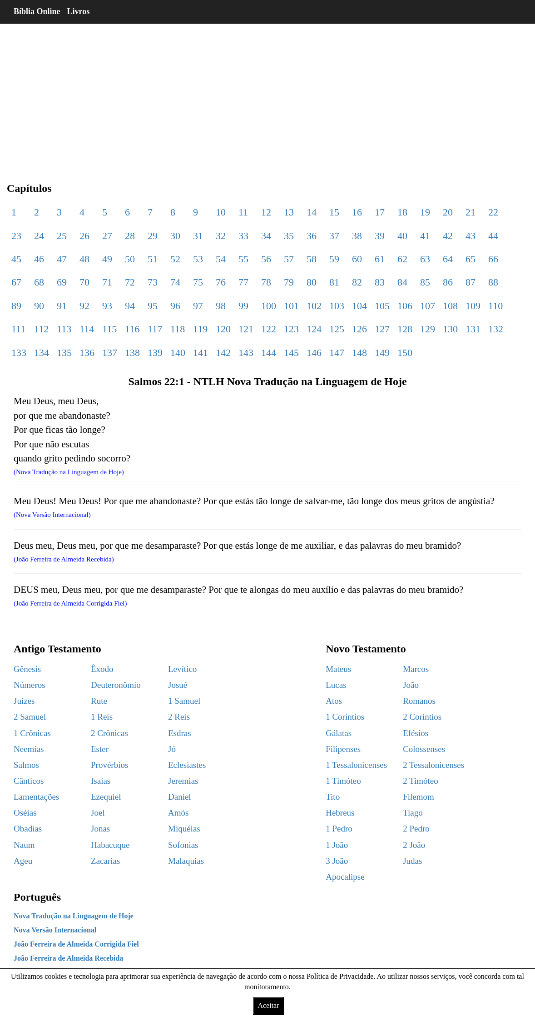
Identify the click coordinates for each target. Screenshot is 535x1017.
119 (200, 329)
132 (495, 329)
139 (155, 352)
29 (153, 235)
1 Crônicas (32, 733)
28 (130, 235)
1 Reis (102, 716)
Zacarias (105, 861)
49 (107, 259)
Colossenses (424, 749)
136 (86, 352)
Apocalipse (345, 877)
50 (130, 259)
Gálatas (339, 733)
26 (84, 235)
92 (84, 305)
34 (266, 235)
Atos (334, 701)
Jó (172, 749)
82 (357, 282)
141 (200, 352)
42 (448, 235)
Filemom (418, 797)
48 (84, 259)
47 (62, 259)
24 (39, 235)
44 (493, 235)
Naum (24, 845)
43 (471, 235)
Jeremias (183, 781)
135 (64, 352)
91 (62, 305)
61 (380, 259)
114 (86, 329)
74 (175, 282)
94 (130, 305)
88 (493, 282)
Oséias (25, 812)
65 (471, 259)
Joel (98, 812)
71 (107, 282)
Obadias (28, 828)
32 (221, 235)
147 (336, 352)
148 (359, 352)
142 (223, 352)
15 (334, 212)
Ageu (23, 861)
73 (153, 282)
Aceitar (268, 1005)
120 (223, 329)
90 (39, 305)
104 (359, 305)
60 (357, 259)
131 (473, 329)
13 (289, 212)
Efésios (415, 733)
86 (448, 282)
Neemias (29, 749)
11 (243, 212)
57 (289, 259)
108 (450, 305)
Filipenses (343, 749)
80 (312, 282)
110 (495, 305)
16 (357, 212)
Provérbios (109, 765)
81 (334, 282)
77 (243, 282)
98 (221, 305)
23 (16, 235)
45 (16, 259)
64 (448, 259)
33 (243, 235)
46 (39, 259)
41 (425, 235)
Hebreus (340, 812)
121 (245, 329)
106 (404, 305)
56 (266, 259)
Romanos (419, 701)
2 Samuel (30, 716)
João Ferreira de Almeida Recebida (68, 958)
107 (427, 305)
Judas (412, 861)
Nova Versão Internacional (55, 930)
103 (336, 305)
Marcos (416, 669)
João (411, 685)
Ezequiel (106, 797)
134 (41, 352)
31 (198, 235)
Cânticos (29, 781)
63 (425, 259)
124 (314, 329)
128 (404, 329)
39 (380, 235)
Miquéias (184, 828)
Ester (100, 749)
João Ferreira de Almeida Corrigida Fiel (76, 944)
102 (314, 305)
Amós (178, 812)
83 (380, 282)
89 (16, 305)
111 (18, 329)
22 (493, 212)
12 (266, 212)
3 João (337, 861)
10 (221, 212)
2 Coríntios (422, 716)
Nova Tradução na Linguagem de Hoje (74, 916)
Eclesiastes (187, 765)
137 (109, 352)
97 (198, 305)
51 (153, 259)
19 (425, 212)
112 (41, 329)
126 (359, 329)
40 (402, 235)
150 (404, 352)
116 (132, 329)
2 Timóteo (420, 781)
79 (289, 282)
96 (175, 305)
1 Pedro (339, 828)
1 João (337, 845)
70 (84, 282)
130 (450, 329)
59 (334, 259)
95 (153, 305)
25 (62, 235)
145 (291, 352)
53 (198, 259)
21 (471, 212)
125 (336, 329)
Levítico (182, 669)
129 (427, 329)
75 (198, 282)
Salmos (26, 765)
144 (268, 352)
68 (39, 282)
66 (493, 259)
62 (402, 259)
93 (107, 305)
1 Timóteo (343, 781)
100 (268, 305)
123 (291, 329)
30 (175, 235)
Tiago (413, 812)
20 (448, 212)
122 (268, 329)
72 (130, 282)
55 (243, 259)
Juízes (24, 701)
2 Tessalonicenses (433, 765)
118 (177, 329)
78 (266, 282)
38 (357, 235)
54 (221, 259)
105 (382, 305)
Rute (99, 701)
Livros (78, 11)
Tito (333, 797)
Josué (177, 685)
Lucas (336, 685)
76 (221, 282)
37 (334, 235)
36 (312, 235)
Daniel (179, 797)
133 (18, 352)
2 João (414, 845)
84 (402, 282)
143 (245, 352)
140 (177, 352)
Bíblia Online (37, 11)
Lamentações (36, 797)
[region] (267, 95)
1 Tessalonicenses (356, 765)
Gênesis (27, 669)
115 (109, 329)
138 (132, 352)
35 (289, 235)
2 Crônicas (109, 733)
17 (380, 212)
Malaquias (186, 861)
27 (107, 235)
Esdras (179, 733)
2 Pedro (416, 828)
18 (402, 212)
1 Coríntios (345, 716)
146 (314, 352)
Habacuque (110, 845)
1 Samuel (184, 701)
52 (175, 259)
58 (312, 259)
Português (37, 897)
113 (64, 329)
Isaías (100, 781)
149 (382, 352)
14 (312, 212)
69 (62, 282)
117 (155, 329)
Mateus (338, 669)
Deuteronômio (116, 685)
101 (291, 305)
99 (243, 305)
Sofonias (183, 845)
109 (473, 305)
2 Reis (179, 716)
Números (29, 685)
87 (471, 282)
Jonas (100, 828)
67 (16, 282)
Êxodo (102, 669)
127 (382, 329)
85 (425, 282)
